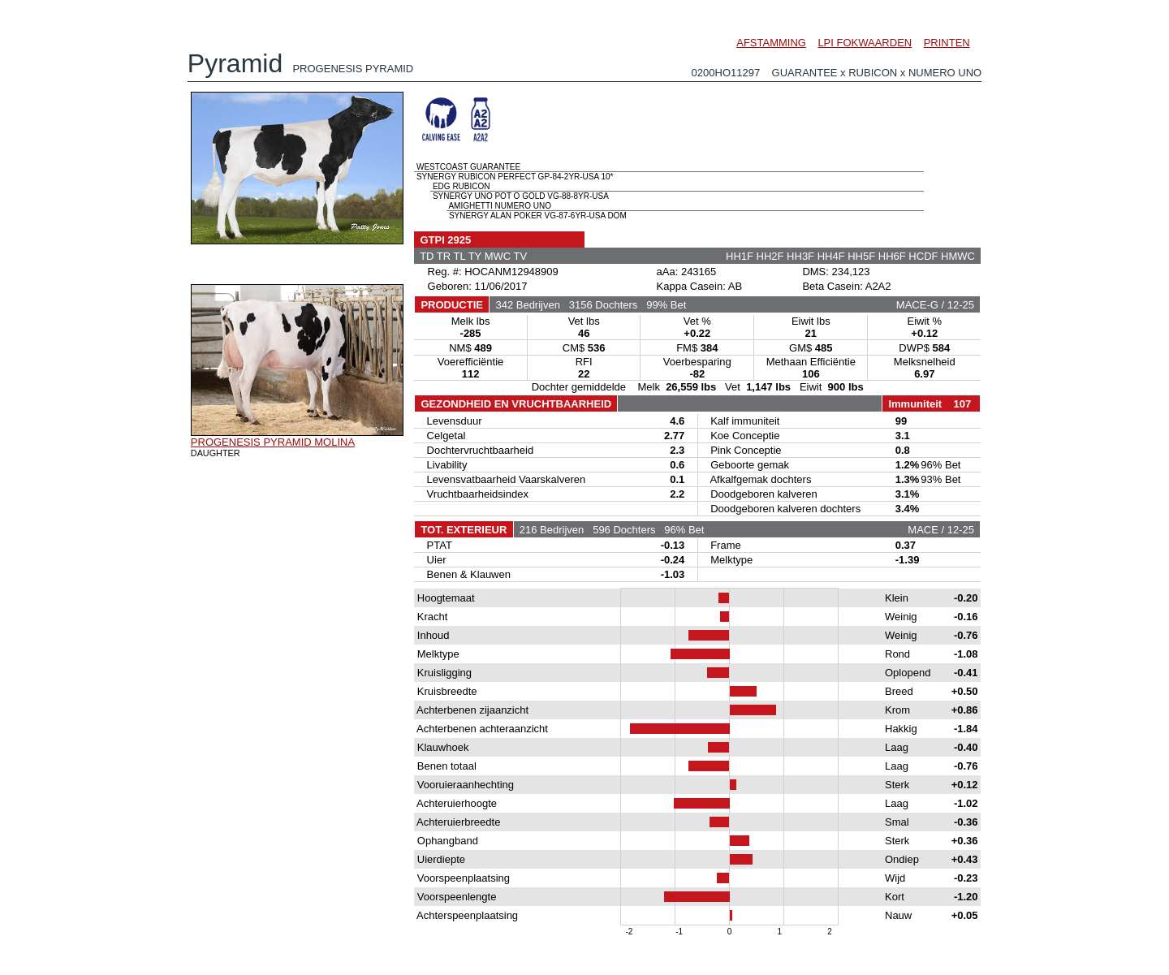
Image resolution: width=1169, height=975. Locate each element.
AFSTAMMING (771, 43)
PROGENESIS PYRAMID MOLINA (273, 442)
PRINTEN (947, 43)
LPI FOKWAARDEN (864, 43)
